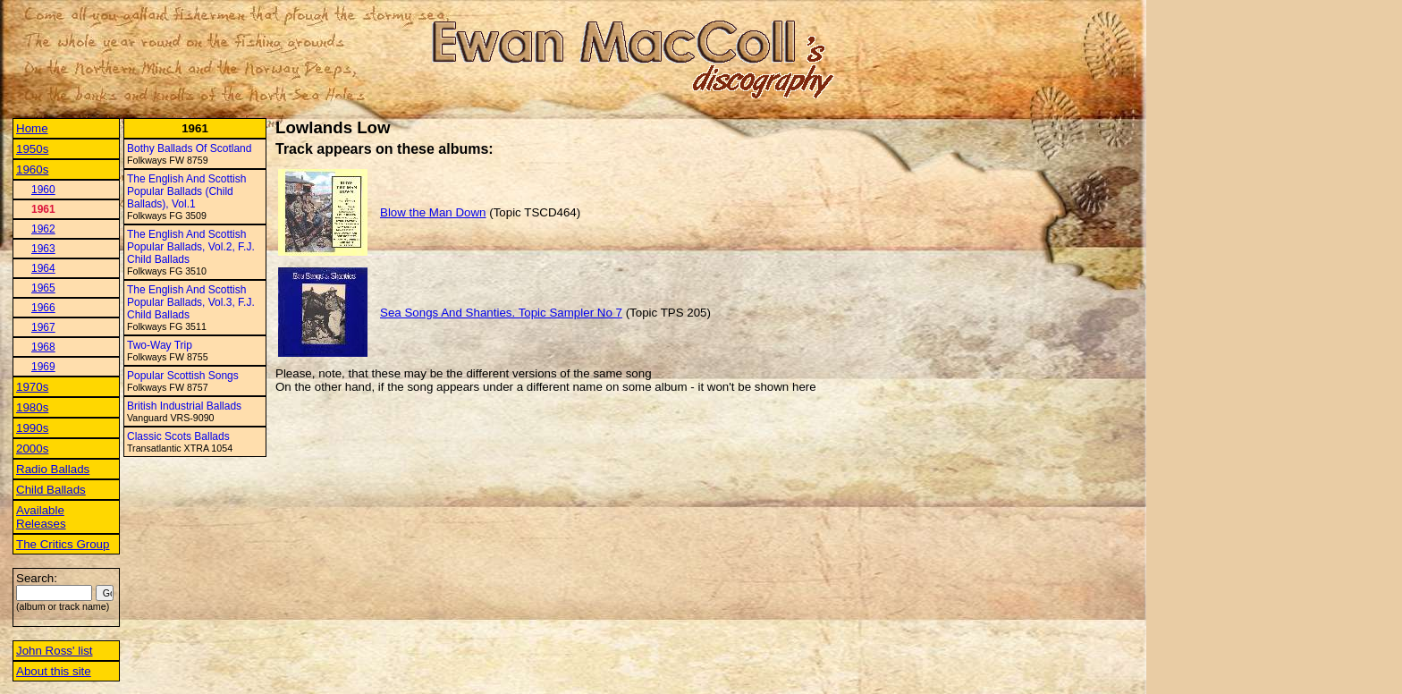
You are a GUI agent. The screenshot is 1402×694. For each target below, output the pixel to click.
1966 (43, 307)
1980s (32, 407)
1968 (43, 347)
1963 (43, 248)
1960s (32, 169)
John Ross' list (54, 650)
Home (32, 128)
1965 (43, 288)
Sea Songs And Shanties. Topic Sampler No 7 (501, 312)
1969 (43, 366)
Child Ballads (51, 489)
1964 (43, 268)
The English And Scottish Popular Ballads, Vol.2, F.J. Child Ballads (191, 247)
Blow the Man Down (433, 212)
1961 (43, 209)
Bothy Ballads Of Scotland (189, 148)
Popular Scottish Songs (183, 375)
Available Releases (41, 517)
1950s (32, 149)
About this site (53, 671)
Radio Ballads (52, 469)
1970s (32, 387)
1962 (43, 229)
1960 (43, 189)
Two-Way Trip (159, 345)
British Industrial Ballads (184, 406)
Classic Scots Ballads (178, 436)
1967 (43, 327)
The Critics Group (62, 544)
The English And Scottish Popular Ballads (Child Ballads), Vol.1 (186, 191)
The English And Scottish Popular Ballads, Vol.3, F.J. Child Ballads (191, 302)
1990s (32, 428)
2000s (32, 448)
